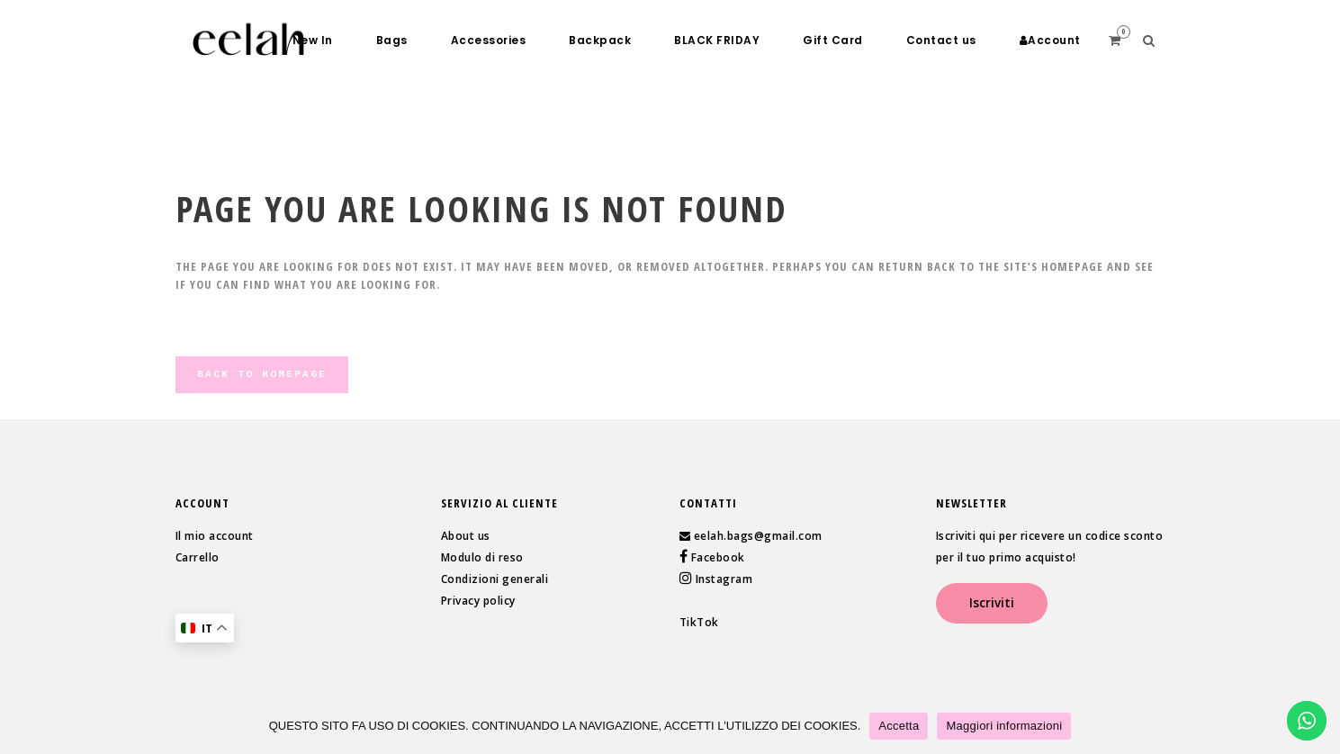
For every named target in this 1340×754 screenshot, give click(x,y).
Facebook (716, 557)
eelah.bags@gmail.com (758, 535)
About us (465, 535)
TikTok (699, 622)
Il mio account (214, 535)
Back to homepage (262, 374)
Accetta (898, 725)
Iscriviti (991, 603)
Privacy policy (478, 600)
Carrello (197, 557)
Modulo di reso (482, 557)
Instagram (722, 579)
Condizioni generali (495, 579)
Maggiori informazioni (1004, 725)
